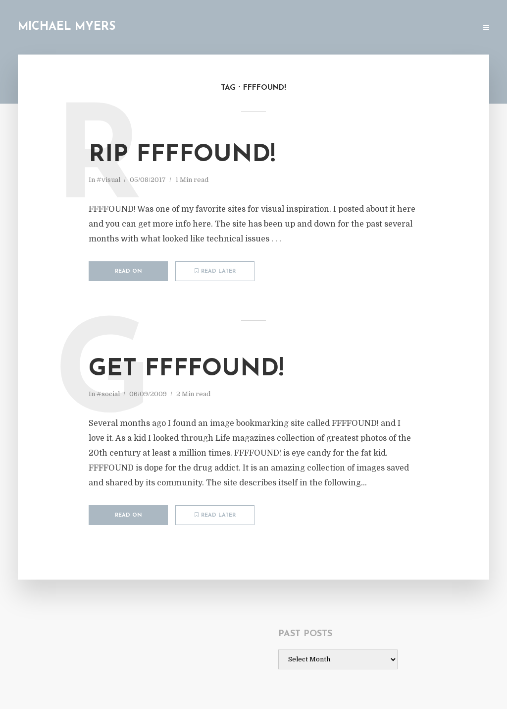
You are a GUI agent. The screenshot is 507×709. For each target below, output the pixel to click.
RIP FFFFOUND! (182, 155)
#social (108, 394)
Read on (128, 271)
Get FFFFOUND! (186, 369)
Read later (215, 271)
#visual (108, 179)
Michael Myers (66, 27)
